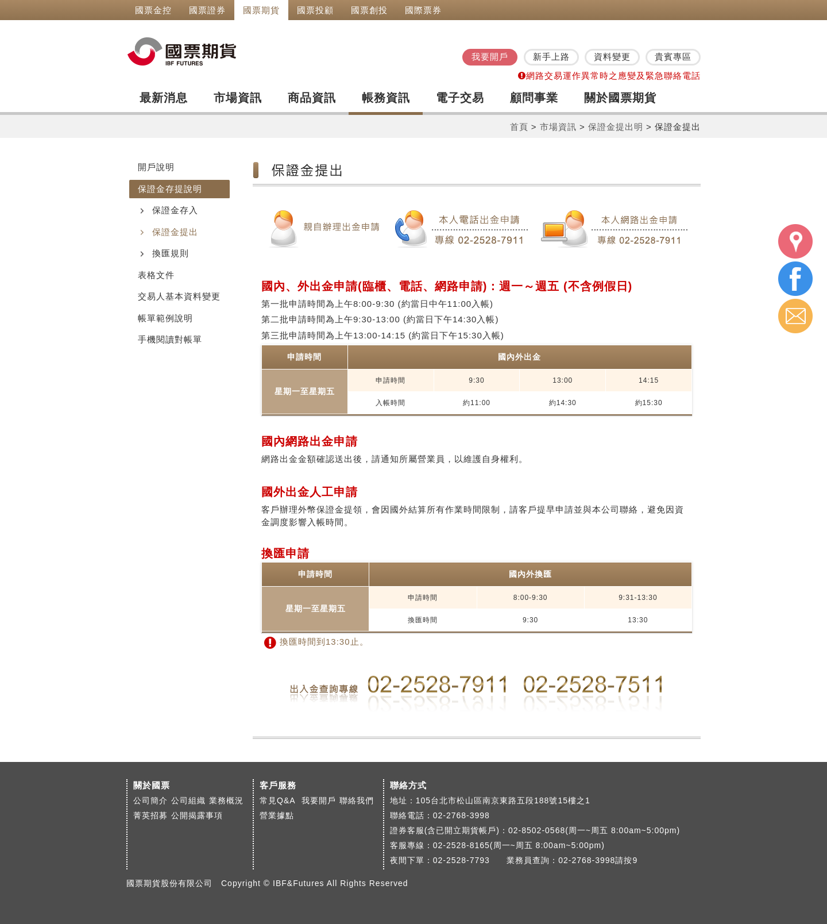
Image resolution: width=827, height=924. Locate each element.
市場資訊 (238, 97)
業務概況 (226, 800)
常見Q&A (279, 800)
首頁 (519, 127)
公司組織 (188, 800)
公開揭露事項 (197, 815)
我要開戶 (490, 56)
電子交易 (460, 97)
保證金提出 (175, 232)
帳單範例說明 (165, 318)
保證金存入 (175, 210)
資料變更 (612, 56)
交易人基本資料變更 (179, 296)
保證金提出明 (615, 127)
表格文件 (156, 275)
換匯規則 (170, 253)
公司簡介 (150, 800)
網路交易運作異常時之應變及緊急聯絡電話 (609, 75)
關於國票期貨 (620, 97)
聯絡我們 (356, 800)
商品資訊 (312, 97)
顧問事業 (534, 97)
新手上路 (551, 56)
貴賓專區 (673, 56)
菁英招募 (150, 815)
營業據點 (277, 815)
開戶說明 (156, 167)
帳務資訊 (386, 97)
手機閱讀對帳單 (170, 339)
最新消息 (164, 97)
